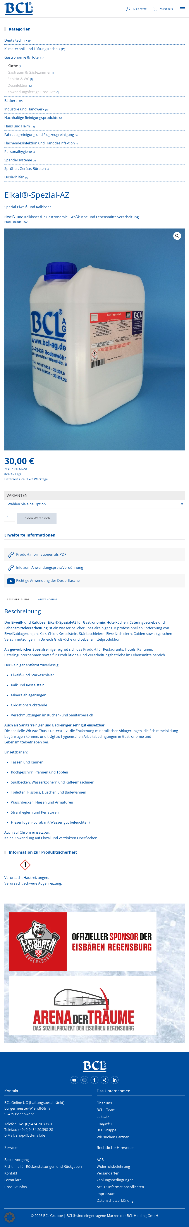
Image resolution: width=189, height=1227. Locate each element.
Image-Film (106, 1123)
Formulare (13, 1180)
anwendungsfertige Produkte (32, 92)
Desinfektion (18, 85)
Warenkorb (163, 9)
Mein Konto (136, 9)
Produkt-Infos (15, 1187)
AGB (100, 1159)
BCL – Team (106, 1109)
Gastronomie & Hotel (22, 57)
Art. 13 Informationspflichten (120, 1187)
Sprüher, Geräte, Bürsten (25, 168)
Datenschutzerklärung (115, 1200)
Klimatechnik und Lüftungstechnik (32, 48)
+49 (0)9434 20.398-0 (35, 1124)
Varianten (17, 495)
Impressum (106, 1193)
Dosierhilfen (14, 177)
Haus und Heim (17, 126)
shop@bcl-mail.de (30, 1135)
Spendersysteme (18, 160)
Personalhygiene (18, 151)
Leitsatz (103, 1116)
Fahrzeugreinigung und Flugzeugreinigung (39, 134)
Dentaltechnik (15, 40)
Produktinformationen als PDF (36, 554)
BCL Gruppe (106, 1130)
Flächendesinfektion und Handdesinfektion (39, 143)
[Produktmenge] (9, 517)
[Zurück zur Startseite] (18, 8)
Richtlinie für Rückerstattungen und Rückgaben (43, 1166)
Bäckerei (11, 100)
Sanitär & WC (18, 78)
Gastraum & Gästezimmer (29, 72)
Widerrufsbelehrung (113, 1166)
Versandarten (108, 1173)
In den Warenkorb (37, 518)
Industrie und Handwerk (24, 109)
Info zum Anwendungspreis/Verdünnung (45, 567)
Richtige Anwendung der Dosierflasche (43, 580)
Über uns (104, 1103)
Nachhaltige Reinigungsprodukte (31, 117)
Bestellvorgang (16, 1159)
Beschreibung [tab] (18, 599)
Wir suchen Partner (113, 1137)
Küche (13, 65)
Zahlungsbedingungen (115, 1180)
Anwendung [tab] (48, 599)
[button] (182, 8)
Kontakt (10, 1173)
